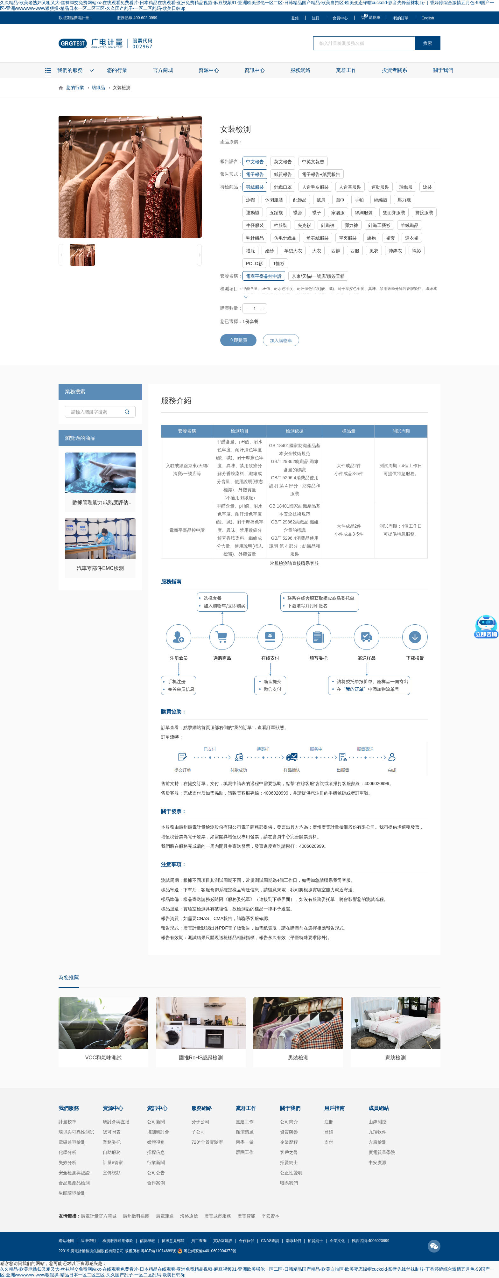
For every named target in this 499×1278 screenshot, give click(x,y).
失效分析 (67, 1162)
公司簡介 (289, 1121)
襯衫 (416, 250)
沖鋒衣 (395, 250)
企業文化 (337, 1241)
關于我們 (443, 70)
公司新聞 (156, 1121)
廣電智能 (246, 1215)
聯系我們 (289, 1182)
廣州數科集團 (136, 1215)
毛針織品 (255, 238)
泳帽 (250, 199)
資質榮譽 (289, 1131)
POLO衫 (254, 263)
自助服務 (112, 1152)
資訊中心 (254, 70)
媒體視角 (156, 1142)
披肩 (321, 199)
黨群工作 (346, 70)
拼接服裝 (424, 212)
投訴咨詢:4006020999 (370, 1241)
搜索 (427, 43)
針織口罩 (283, 187)
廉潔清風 (245, 1131)
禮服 (250, 250)
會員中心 (340, 18)
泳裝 (427, 187)
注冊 (316, 18)
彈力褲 (351, 225)
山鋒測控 (377, 1121)
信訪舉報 (147, 1241)
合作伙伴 (246, 1241)
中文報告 (255, 161)
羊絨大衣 (293, 250)
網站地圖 (66, 1241)
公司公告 (156, 1172)
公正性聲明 (291, 1172)
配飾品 (299, 199)
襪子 (316, 212)
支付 (328, 1142)
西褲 (335, 250)
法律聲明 (88, 1241)
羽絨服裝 (255, 187)
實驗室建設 (222, 1241)
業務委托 (112, 1142)
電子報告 (255, 174)
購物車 (374, 17)
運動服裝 (380, 187)
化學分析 (67, 1152)
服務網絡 (300, 70)
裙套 (390, 238)
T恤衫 (279, 263)
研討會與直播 (116, 1121)
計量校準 (67, 1121)
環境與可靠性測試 (76, 1131)
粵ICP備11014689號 (158, 1251)
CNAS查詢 (270, 1241)
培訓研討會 (158, 1131)
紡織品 (98, 87)
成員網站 (379, 1108)
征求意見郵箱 (173, 1241)
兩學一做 (245, 1142)
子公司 (198, 1131)
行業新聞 (156, 1162)
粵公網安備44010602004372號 (210, 1251)
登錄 (295, 18)
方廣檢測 (377, 1142)
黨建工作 (245, 1121)
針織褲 (327, 225)
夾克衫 (304, 225)
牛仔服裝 (255, 225)
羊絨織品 (409, 225)
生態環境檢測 (72, 1193)
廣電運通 (165, 1215)
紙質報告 (283, 174)
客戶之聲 (289, 1152)
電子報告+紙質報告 (321, 174)
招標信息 (156, 1152)
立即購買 (238, 340)
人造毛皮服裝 (315, 187)
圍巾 (340, 199)
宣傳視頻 (112, 1172)
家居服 (338, 212)
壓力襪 (404, 199)
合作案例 (156, 1182)
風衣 (373, 250)
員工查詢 (199, 1241)
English (428, 18)
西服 (354, 250)
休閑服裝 (274, 199)
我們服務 (69, 1108)
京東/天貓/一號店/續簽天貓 (318, 276)
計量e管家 (113, 1162)
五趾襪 (276, 212)
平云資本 (270, 1215)
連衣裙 (411, 238)
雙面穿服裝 (394, 212)
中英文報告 (313, 161)
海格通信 (189, 1215)
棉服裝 (280, 225)
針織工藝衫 (379, 225)
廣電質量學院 (382, 1152)
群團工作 (245, 1152)
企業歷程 (289, 1142)
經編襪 (380, 199)
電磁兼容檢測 (72, 1142)
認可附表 (112, 1131)
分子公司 (200, 1121)
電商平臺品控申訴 (264, 276)
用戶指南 (334, 1108)
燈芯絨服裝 (317, 238)
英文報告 (283, 161)
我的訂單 (401, 18)
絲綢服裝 (364, 212)
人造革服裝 (350, 187)
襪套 (297, 212)
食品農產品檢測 (74, 1182)
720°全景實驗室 (207, 1142)
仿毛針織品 (285, 238)
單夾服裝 (348, 238)
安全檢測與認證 (74, 1172)
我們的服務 (70, 70)
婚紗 (269, 250)
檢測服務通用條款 (117, 1241)
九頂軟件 (377, 1131)
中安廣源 (377, 1162)
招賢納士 (289, 1162)
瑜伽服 (406, 187)
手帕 (359, 199)
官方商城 (163, 70)
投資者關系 (394, 70)
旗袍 (371, 238)
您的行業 (117, 70)
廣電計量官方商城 (98, 1215)
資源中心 (209, 70)
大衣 (316, 250)
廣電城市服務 (217, 1215)
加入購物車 (281, 340)
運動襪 (252, 212)
